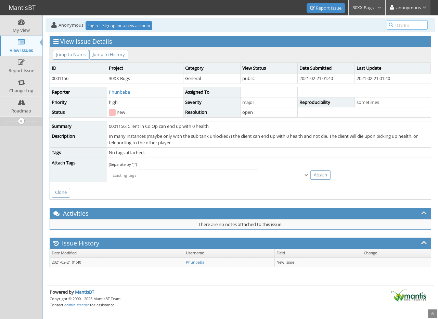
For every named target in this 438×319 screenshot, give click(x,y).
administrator (76, 304)
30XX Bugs (367, 7)
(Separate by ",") (123, 164)
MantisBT (84, 292)
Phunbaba (119, 92)
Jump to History (109, 54)
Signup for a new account (126, 25)
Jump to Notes (71, 54)
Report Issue (326, 8)
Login (93, 25)
